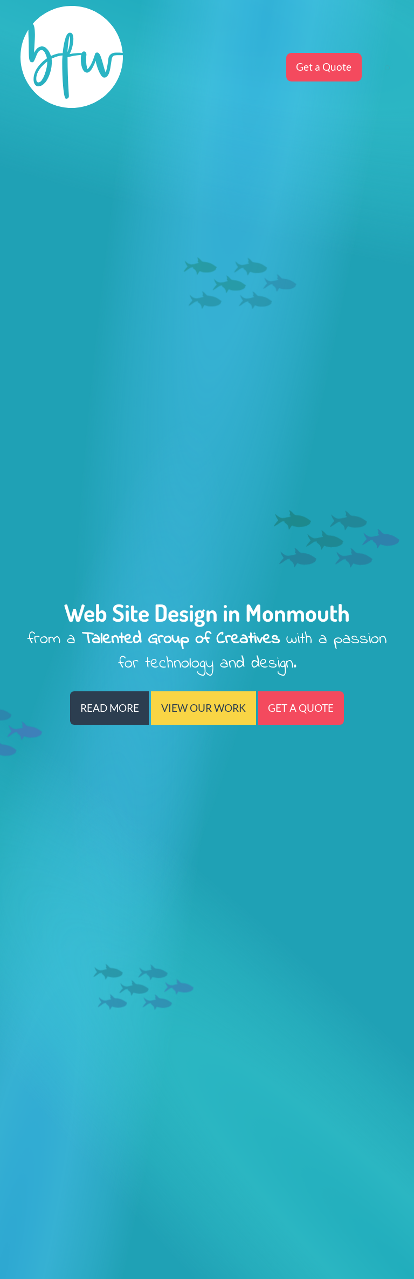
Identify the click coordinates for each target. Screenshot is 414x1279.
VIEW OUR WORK (203, 708)
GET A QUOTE (301, 708)
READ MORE (109, 708)
